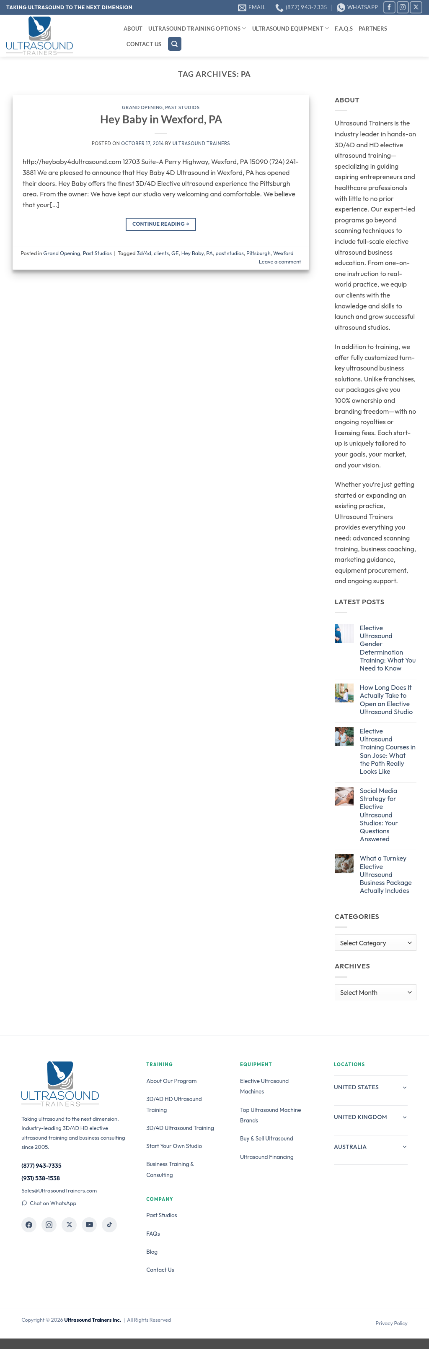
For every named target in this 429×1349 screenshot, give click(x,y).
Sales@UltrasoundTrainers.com (59, 1190)
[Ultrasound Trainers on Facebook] (28, 1224)
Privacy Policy (392, 1323)
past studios (229, 253)
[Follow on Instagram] (403, 7)
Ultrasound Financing (267, 1157)
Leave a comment (280, 261)
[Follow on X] (416, 7)
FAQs (153, 1233)
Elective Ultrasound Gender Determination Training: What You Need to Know (388, 648)
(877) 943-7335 (41, 1165)
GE (174, 253)
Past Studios (182, 107)
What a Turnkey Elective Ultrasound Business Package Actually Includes (386, 874)
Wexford (283, 253)
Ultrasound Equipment (290, 28)
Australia (371, 1147)
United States (371, 1087)
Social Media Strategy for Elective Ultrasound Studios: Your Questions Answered (379, 815)
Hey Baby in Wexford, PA (161, 119)
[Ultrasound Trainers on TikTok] (109, 1224)
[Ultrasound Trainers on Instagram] (49, 1224)
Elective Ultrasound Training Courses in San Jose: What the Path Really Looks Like (388, 751)
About (133, 28)
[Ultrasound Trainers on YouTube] (89, 1224)
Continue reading (160, 224)
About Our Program (171, 1081)
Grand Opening (142, 107)
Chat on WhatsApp (48, 1203)
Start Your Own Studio (174, 1146)
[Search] (174, 44)
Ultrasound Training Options (197, 28)
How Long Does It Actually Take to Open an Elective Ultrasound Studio (386, 700)
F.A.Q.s (344, 28)
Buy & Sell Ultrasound (266, 1138)
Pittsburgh (258, 253)
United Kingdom (371, 1117)
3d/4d (144, 253)
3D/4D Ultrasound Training (180, 1128)
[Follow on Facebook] (389, 7)
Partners (373, 28)
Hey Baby (192, 253)
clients (161, 253)
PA (209, 253)
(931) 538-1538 (40, 1178)
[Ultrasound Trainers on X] (69, 1224)
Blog (152, 1251)
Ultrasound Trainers (201, 143)
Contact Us (144, 44)
